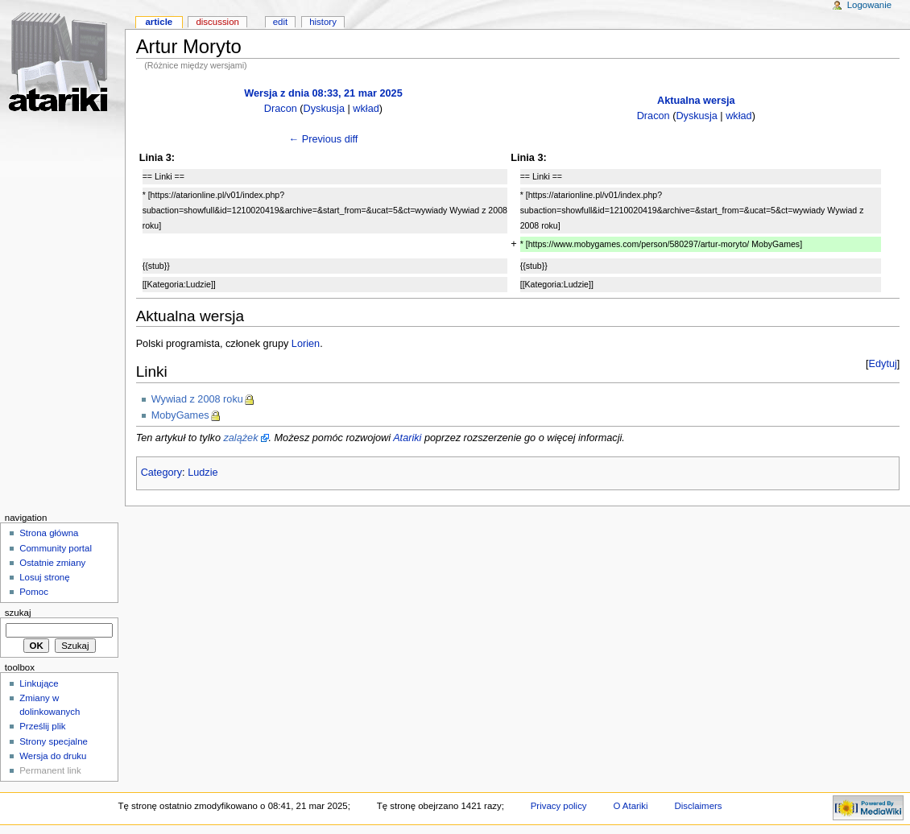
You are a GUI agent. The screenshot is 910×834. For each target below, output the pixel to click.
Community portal (55, 548)
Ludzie (202, 472)
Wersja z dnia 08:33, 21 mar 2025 (323, 93)
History (323, 22)
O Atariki (630, 806)
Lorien (306, 343)
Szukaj (18, 612)
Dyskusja (324, 108)
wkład (365, 108)
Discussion (217, 22)
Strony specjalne (53, 741)
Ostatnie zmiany (52, 563)
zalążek (240, 438)
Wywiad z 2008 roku (197, 399)
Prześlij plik (42, 726)
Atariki (407, 438)
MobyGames (180, 415)
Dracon (280, 108)
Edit (280, 22)
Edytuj (883, 364)
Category (161, 472)
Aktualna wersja (696, 100)
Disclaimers (698, 806)
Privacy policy (559, 806)
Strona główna (48, 533)
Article (158, 22)
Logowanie (869, 5)
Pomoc (33, 592)
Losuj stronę (44, 577)
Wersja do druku (52, 756)
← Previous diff (323, 139)
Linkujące (38, 683)
